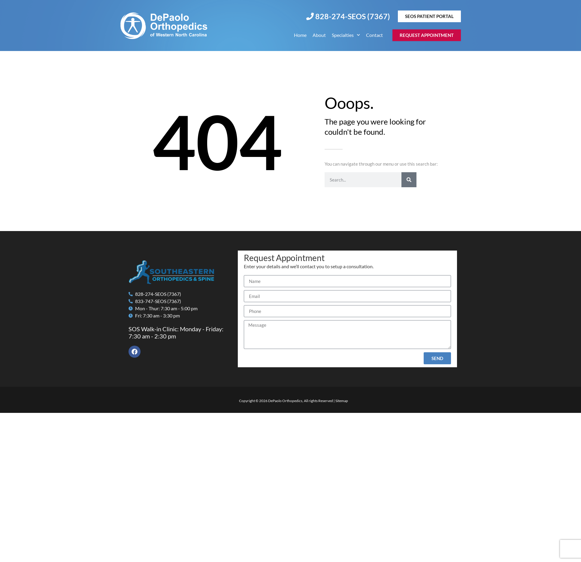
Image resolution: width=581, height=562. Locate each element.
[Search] (408, 179)
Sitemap (341, 400)
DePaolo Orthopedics (285, 400)
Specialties (346, 35)
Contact (374, 35)
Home (300, 35)
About (319, 35)
